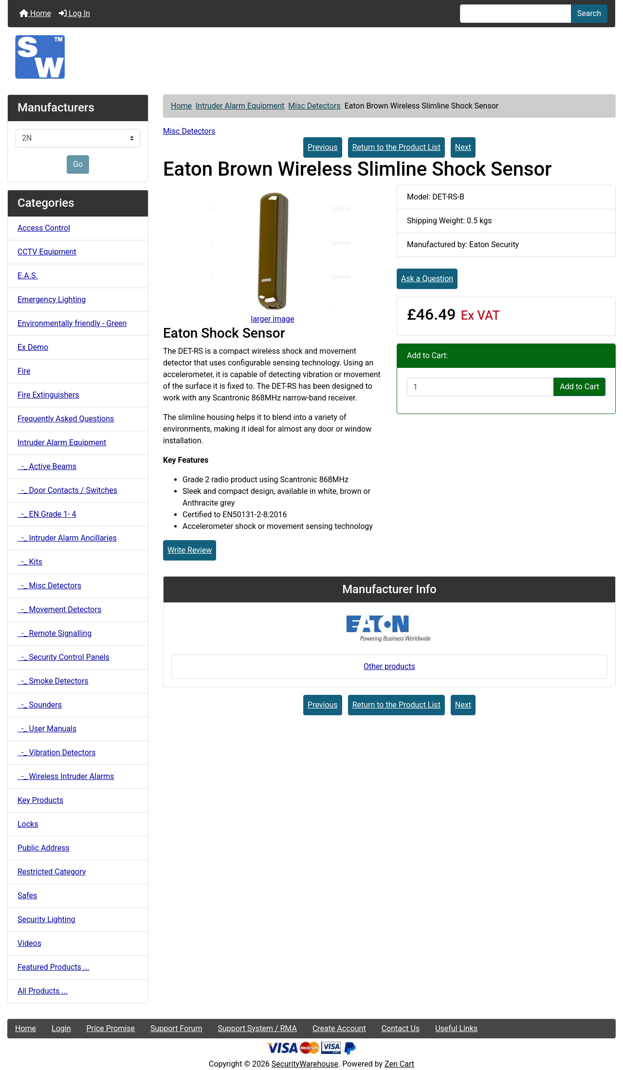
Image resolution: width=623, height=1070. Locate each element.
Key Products (40, 800)
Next (463, 147)
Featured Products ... (54, 967)
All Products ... (43, 991)
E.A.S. (28, 275)
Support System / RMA (257, 1028)
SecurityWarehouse (305, 1064)
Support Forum (176, 1028)
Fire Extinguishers (48, 394)
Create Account (339, 1028)
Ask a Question (427, 278)
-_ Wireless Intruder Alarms (66, 776)
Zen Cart (399, 1064)
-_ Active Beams (47, 466)
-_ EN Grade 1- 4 (47, 514)
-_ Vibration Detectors (56, 752)
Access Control (44, 228)
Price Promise (111, 1028)
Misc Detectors (314, 105)
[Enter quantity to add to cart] (480, 387)
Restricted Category (52, 871)
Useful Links (456, 1028)
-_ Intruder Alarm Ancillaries (67, 538)
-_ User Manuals (47, 728)
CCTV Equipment (47, 251)
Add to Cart (579, 386)
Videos (29, 943)
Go (78, 164)
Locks (28, 824)
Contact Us (401, 1028)
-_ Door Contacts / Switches (67, 490)
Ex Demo (33, 347)
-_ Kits (30, 561)
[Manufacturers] (78, 138)
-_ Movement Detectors (59, 609)
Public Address (44, 847)
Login (61, 1028)
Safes (27, 895)
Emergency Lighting (52, 299)
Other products (389, 666)
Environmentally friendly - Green (72, 323)
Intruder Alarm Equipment (240, 105)
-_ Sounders (40, 704)
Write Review (189, 550)
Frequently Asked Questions (66, 418)
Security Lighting (46, 919)
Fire (24, 371)
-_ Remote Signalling (55, 633)
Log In (74, 13)
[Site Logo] (311, 57)
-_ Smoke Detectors (53, 681)
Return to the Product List (396, 147)
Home (35, 13)
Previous (323, 147)
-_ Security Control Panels (64, 657)
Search (589, 13)
